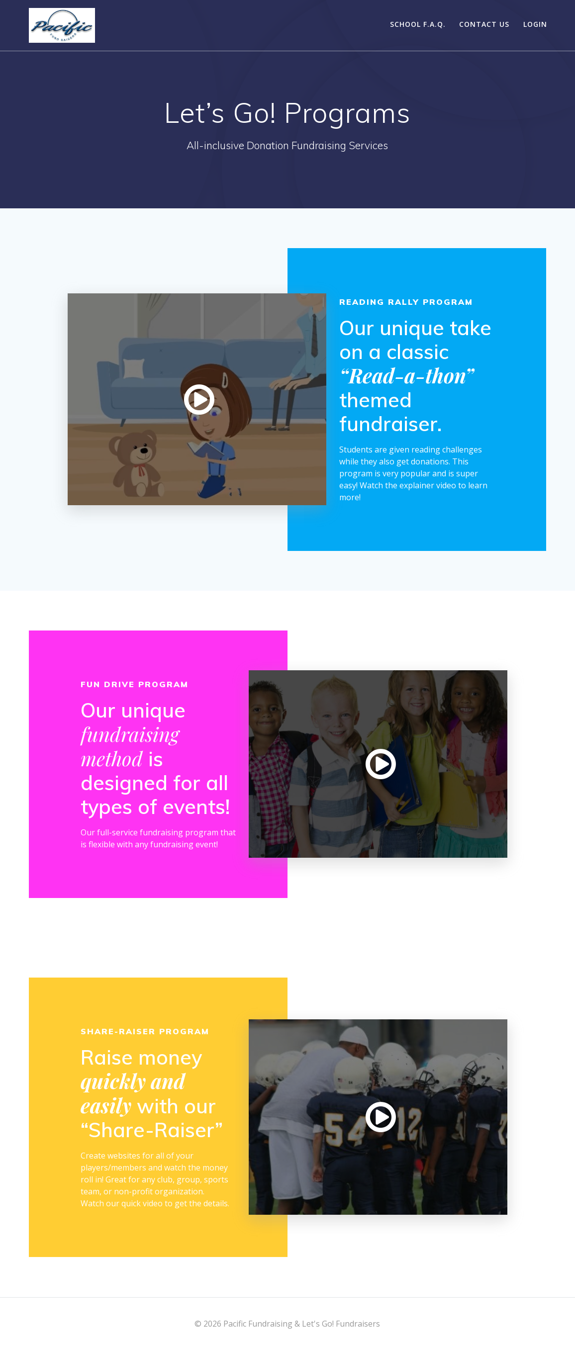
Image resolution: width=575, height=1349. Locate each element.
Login (535, 24)
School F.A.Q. (418, 24)
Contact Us (484, 24)
